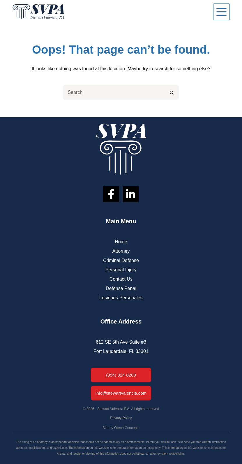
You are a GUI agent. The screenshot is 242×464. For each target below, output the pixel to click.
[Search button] (172, 92)
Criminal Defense (121, 260)
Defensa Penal (121, 288)
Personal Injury (121, 269)
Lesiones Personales (121, 297)
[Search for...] (114, 92)
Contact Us (121, 279)
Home (121, 241)
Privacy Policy (121, 418)
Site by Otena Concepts (121, 428)
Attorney (121, 251)
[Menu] (221, 11)
